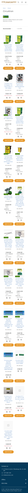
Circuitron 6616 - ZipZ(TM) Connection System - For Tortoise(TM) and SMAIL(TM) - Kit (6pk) (8, 323)
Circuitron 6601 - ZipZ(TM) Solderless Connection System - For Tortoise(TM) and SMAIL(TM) (19, 323)
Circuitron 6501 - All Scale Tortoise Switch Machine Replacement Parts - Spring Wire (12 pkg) (8, 243)
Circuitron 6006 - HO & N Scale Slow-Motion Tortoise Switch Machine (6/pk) (8, 47)
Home (4, 8)
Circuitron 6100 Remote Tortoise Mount (8, 197)
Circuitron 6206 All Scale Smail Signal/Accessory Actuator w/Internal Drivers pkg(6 (8, 159)
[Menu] (26, 2)
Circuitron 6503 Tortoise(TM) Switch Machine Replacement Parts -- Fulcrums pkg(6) (8, 434)
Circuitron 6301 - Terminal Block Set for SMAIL (20, 362)
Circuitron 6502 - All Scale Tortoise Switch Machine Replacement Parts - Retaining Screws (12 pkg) (19, 243)
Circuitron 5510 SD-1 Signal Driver (8, 117)
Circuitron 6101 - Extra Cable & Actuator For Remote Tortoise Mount (8, 399)
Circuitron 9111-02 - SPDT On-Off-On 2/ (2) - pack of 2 (19, 398)
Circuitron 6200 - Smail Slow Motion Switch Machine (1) (20, 158)
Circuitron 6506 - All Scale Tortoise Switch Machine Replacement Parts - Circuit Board (8, 282)
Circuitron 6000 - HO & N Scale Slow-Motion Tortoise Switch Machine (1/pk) (20, 120)
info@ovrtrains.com (8, 475)
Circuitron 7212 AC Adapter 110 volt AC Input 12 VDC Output (8, 86)
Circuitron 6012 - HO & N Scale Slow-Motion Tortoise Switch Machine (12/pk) (20, 47)
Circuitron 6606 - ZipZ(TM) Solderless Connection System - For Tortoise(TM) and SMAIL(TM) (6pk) (8, 365)
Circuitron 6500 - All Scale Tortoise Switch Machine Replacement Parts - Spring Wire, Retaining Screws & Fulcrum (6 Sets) (19, 201)
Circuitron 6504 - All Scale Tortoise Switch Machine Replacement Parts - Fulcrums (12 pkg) (19, 282)
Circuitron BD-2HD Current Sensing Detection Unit (19, 86)
